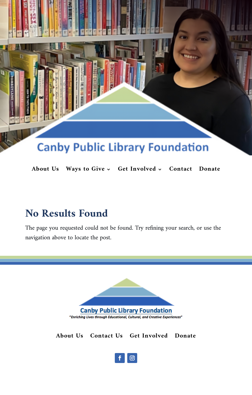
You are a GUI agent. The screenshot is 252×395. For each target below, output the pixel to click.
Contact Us (106, 337)
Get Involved (137, 170)
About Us (45, 170)
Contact (180, 170)
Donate (209, 170)
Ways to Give (85, 170)
